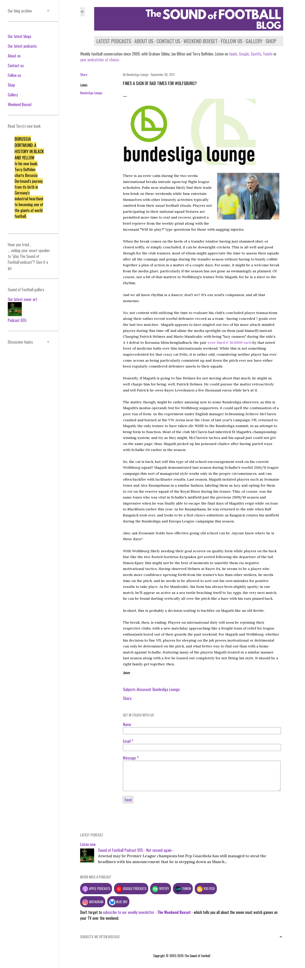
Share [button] (83, 74)
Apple (233, 54)
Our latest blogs (19, 36)
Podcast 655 (17, 320)
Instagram (92, 901)
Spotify (256, 54)
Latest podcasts (111, 41)
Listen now (88, 844)
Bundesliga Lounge (91, 93)
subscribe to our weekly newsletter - (147, 912)
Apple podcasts (96, 888)
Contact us (166, 41)
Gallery (252, 41)
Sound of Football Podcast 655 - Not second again (135, 850)
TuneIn (268, 54)
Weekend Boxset (198, 41)
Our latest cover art (22, 299)
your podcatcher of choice (99, 59)
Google (243, 54)
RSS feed (206, 888)
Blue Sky (118, 901)
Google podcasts (131, 888)
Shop (269, 41)
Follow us (229, 41)
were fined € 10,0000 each (230, 342)
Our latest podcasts (22, 46)
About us (141, 41)
